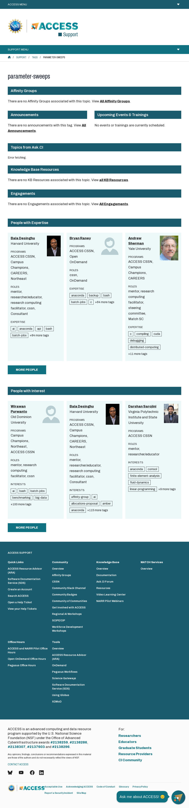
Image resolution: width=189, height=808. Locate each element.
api (39, 328)
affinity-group (80, 496)
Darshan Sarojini (142, 406)
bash (49, 328)
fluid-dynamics (139, 482)
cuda (157, 333)
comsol (152, 469)
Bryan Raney (80, 238)
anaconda (25, 328)
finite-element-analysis (145, 475)
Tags (35, 57)
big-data (41, 497)
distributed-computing (144, 347)
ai (13, 328)
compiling (142, 333)
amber (106, 503)
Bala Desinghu (23, 238)
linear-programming (142, 489)
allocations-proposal (84, 503)
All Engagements (113, 204)
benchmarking (21, 497)
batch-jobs (19, 335)
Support (21, 57)
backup (94, 295)
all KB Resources (113, 180)
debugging (137, 340)
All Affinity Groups (115, 101)
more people (27, 369)
